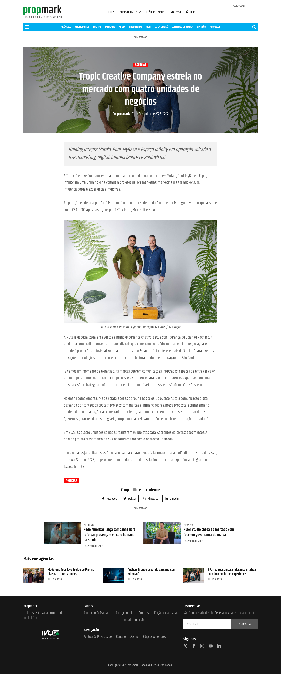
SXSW (139, 12)
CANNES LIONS (126, 12)
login (191, 12)
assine (177, 12)
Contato (121, 637)
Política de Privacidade (98, 637)
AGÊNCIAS (66, 27)
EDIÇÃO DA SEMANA (154, 12)
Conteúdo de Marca (96, 613)
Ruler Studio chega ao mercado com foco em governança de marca (209, 532)
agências (140, 65)
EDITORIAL (110, 12)
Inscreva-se (244, 623)
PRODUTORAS (135, 27)
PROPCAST (215, 27)
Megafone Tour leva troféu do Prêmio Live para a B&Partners (71, 572)
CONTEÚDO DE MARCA (182, 27)
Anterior (89, 524)
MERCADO (110, 27)
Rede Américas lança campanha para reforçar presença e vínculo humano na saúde (110, 535)
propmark (121, 114)
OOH (148, 27)
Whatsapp (150, 498)
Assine (134, 637)
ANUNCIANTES (82, 27)
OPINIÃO (201, 27)
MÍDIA (122, 27)
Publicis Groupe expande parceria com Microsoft (151, 572)
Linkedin (172, 498)
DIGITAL (97, 27)
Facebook (109, 498)
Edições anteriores (154, 637)
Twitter (129, 498)
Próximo (188, 524)
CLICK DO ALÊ (161, 27)
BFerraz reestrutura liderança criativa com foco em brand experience (232, 572)
